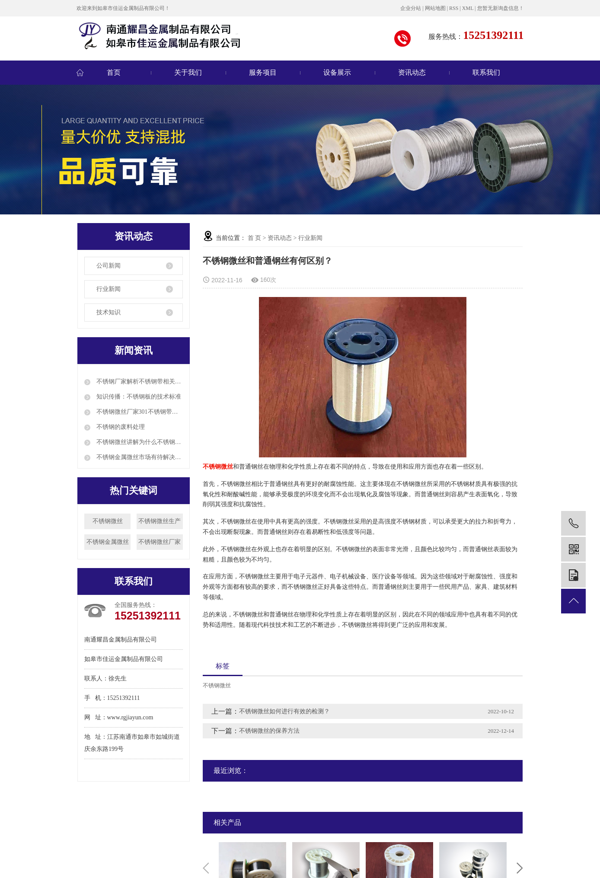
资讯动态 (412, 72)
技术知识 (108, 312)
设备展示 (337, 72)
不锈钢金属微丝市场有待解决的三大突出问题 (139, 457)
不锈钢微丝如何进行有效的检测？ (284, 711)
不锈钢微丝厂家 (159, 542)
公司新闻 (108, 265)
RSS (453, 8)
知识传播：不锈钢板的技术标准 (138, 396)
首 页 (255, 238)
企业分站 (410, 8)
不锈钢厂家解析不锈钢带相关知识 (139, 381)
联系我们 (486, 72)
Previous (206, 868)
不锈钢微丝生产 (159, 521)
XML (467, 8)
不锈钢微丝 (108, 521)
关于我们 (188, 72)
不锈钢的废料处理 (120, 427)
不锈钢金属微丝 (107, 542)
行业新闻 (108, 289)
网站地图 (435, 8)
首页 (114, 72)
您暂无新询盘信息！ (500, 8)
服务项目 (263, 72)
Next (520, 868)
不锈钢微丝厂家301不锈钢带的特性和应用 (139, 412)
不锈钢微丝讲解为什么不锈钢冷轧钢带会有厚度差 (139, 442)
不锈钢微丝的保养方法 (269, 731)
